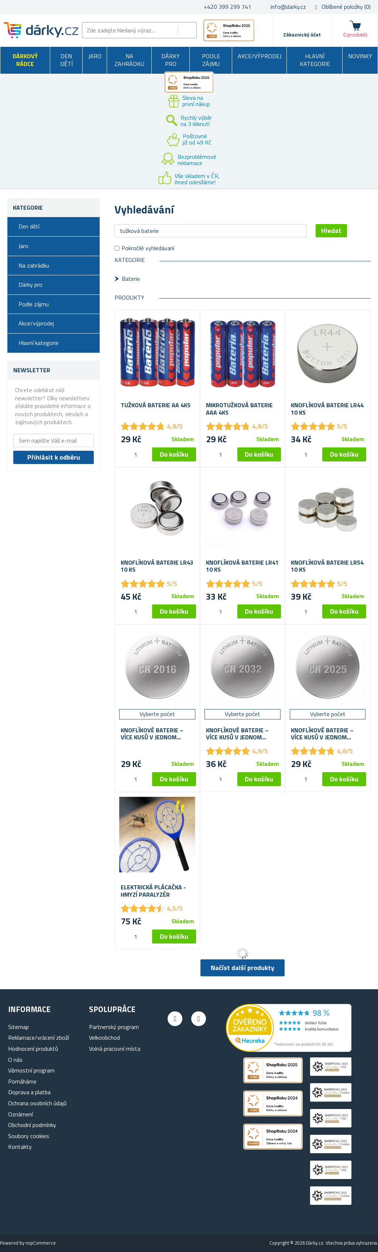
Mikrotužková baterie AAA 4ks (239, 409)
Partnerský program (114, 1026)
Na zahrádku (129, 60)
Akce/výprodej (259, 56)
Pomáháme (22, 1081)
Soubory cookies (28, 1135)
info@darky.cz (288, 6)
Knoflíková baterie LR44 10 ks (327, 409)
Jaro (95, 56)
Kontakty (20, 1146)
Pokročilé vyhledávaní (147, 248)
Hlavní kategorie (315, 60)
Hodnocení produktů (33, 1048)
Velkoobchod (104, 1037)
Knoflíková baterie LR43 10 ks (157, 566)
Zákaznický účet (302, 34)
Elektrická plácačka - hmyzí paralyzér (153, 891)
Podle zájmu (211, 60)
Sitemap (18, 1026)
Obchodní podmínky (32, 1124)
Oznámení (20, 1114)
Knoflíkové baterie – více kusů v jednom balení (152, 734)
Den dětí (66, 60)
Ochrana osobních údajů (37, 1103)
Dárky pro (170, 60)
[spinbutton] (135, 454)
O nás (15, 1059)
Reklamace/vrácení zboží (38, 1037)
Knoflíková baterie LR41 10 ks (242, 566)
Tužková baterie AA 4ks (155, 405)
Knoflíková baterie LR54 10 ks (327, 566)
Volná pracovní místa (114, 1048)
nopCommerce (40, 1242)
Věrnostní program (31, 1070)
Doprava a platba (29, 1092)
